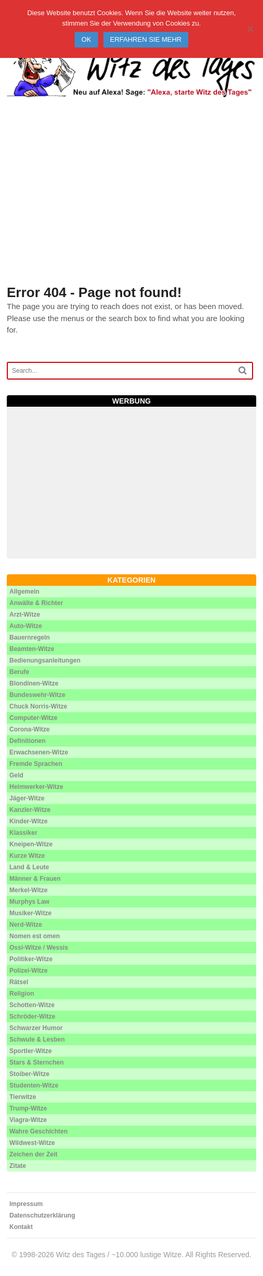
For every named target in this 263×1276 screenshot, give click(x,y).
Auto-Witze (25, 626)
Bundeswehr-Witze (37, 695)
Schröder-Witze (32, 1016)
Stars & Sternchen (36, 1062)
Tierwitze (22, 1097)
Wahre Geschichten (38, 1131)
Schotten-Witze (32, 1005)
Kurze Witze (27, 855)
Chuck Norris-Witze (38, 706)
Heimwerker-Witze (36, 786)
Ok (86, 39)
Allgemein (24, 591)
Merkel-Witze (28, 890)
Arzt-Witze (24, 614)
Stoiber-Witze (29, 1074)
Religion (21, 993)
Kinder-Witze (28, 821)
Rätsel (18, 982)
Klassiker (23, 832)
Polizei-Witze (28, 970)
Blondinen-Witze (33, 683)
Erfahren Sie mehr (146, 39)
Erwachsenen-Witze (38, 752)
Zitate (17, 1165)
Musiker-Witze (30, 913)
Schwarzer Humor (36, 1028)
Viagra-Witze (28, 1120)
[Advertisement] (131, 204)
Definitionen (27, 741)
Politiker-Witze (31, 959)
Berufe (19, 672)
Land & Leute (29, 867)
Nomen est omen (34, 936)
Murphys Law (29, 901)
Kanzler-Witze (30, 809)
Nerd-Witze (25, 924)
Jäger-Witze (26, 798)
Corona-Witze (29, 729)
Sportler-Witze (30, 1051)
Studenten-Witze (33, 1085)
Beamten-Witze (31, 649)
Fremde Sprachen (35, 763)
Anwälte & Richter (36, 603)
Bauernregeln (29, 637)
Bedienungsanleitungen (44, 660)
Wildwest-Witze (32, 1143)
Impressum (26, 1204)
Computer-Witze (33, 718)
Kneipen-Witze (31, 844)
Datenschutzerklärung (42, 1215)
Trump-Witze (28, 1108)
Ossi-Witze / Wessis (38, 947)
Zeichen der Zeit (33, 1154)
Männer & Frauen (35, 878)
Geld (16, 775)
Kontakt (21, 1227)
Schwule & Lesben (37, 1039)
